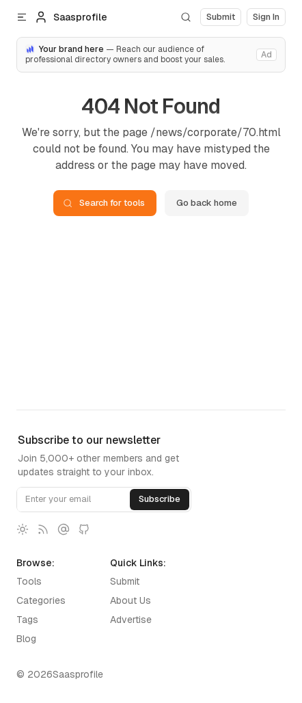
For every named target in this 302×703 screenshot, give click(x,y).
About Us (130, 600)
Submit (124, 581)
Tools (29, 581)
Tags (27, 619)
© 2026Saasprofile (59, 674)
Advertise (131, 619)
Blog (26, 639)
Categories (41, 600)
